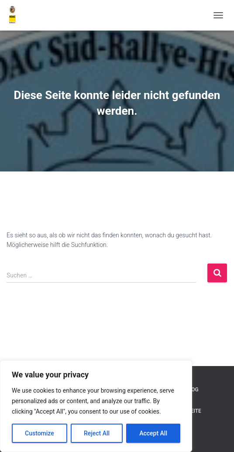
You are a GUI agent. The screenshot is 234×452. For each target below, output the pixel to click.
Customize (39, 433)
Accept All (153, 433)
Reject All (97, 433)
